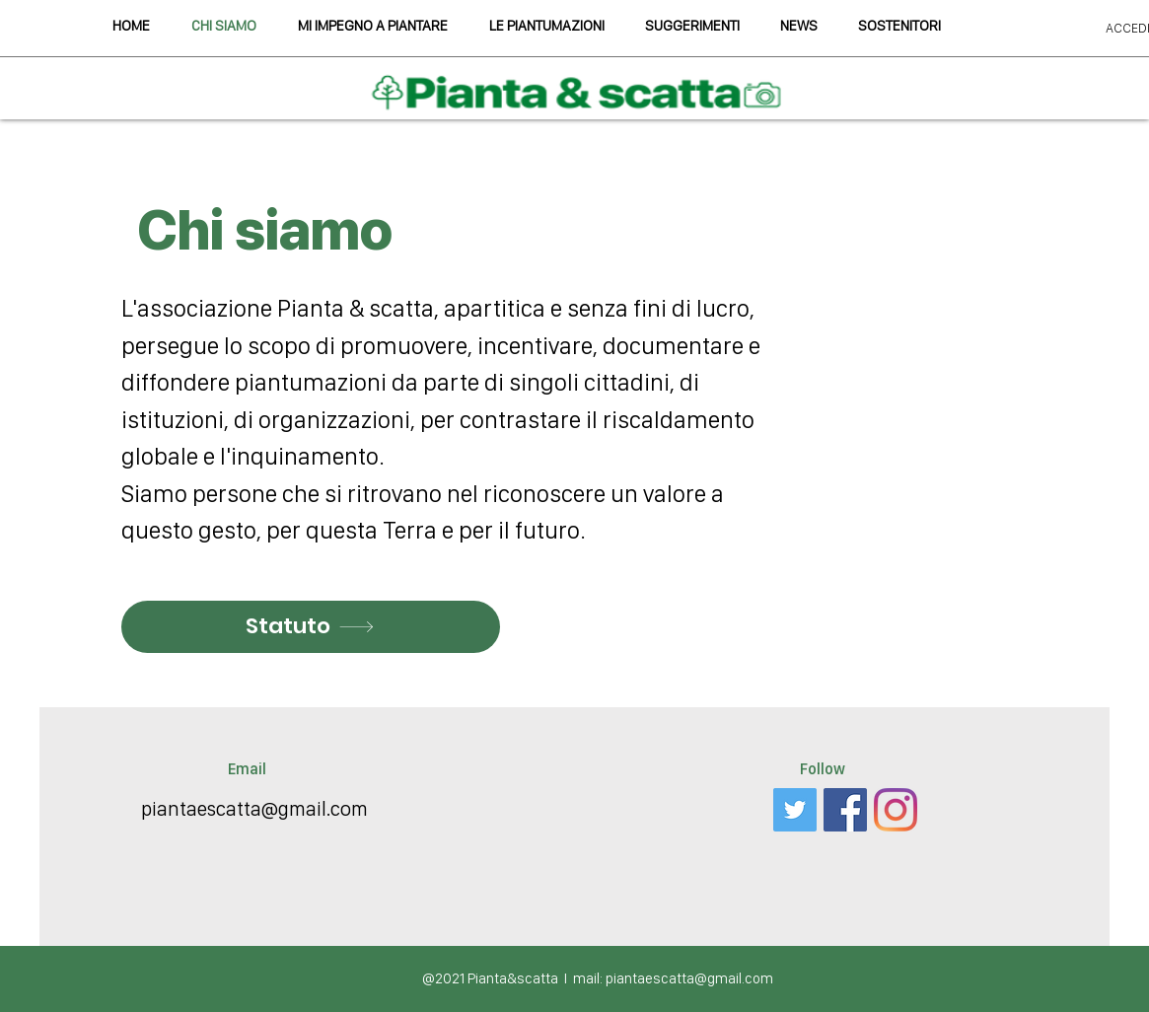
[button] (692, 25)
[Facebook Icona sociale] (845, 809)
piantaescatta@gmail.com (254, 808)
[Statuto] (310, 627)
